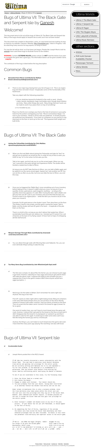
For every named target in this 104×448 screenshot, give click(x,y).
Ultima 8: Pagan (82, 28)
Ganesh (39, 13)
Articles (79, 52)
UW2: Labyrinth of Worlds (86, 36)
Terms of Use (47, 443)
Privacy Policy (38, 443)
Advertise (66, 443)
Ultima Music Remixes (85, 40)
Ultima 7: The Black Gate (86, 20)
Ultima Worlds (15, 13)
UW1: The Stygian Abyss (86, 32)
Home (7, 13)
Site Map (60, 443)
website (6, 51)
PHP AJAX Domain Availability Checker (84, 57)
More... (78, 71)
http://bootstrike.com (41, 43)
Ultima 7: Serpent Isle (84, 24)
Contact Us (54, 443)
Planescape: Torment (84, 63)
